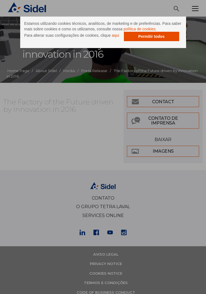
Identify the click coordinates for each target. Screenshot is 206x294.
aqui (115, 35)
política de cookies (139, 29)
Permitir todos (151, 36)
